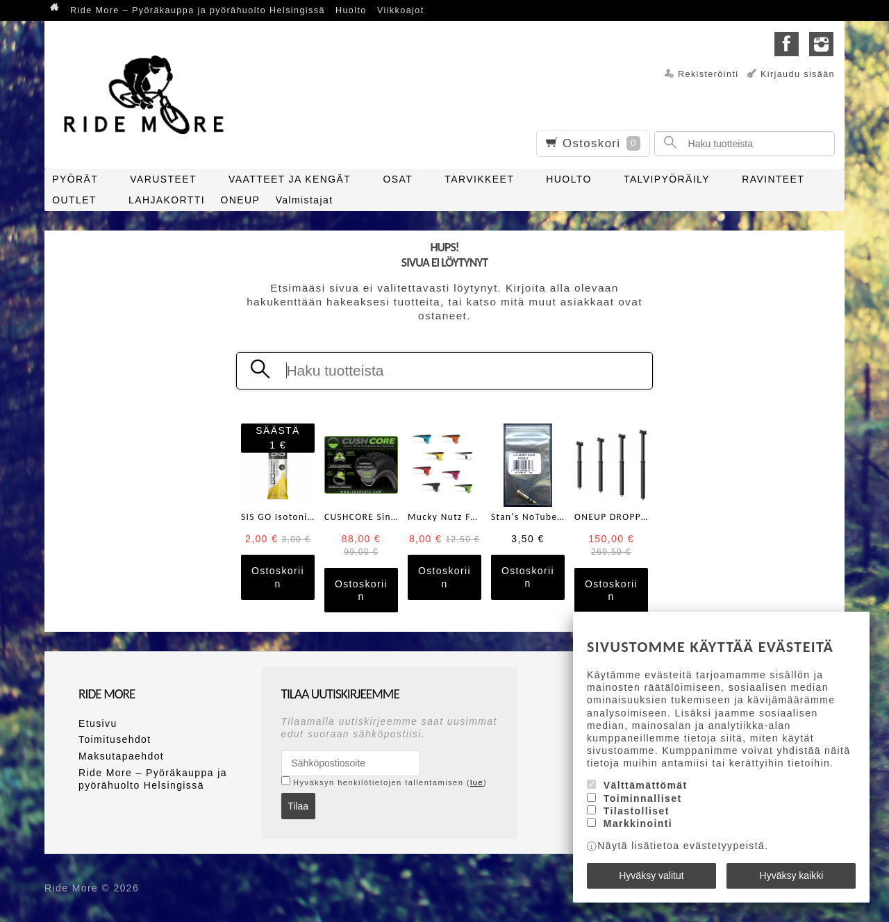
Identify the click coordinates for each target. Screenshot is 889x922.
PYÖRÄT (75, 179)
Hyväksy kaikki (792, 875)
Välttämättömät (646, 785)
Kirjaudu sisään (798, 74)
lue (476, 782)
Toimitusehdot (114, 739)
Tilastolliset (637, 810)
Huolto (351, 10)
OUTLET (74, 200)
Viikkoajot (400, 10)
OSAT (398, 179)
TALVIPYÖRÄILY (667, 179)
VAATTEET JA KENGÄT (290, 179)
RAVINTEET (773, 179)
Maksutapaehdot (121, 756)
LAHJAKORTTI (166, 200)
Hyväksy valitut (651, 875)
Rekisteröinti (708, 74)
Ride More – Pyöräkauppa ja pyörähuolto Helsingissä (197, 10)
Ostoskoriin (277, 577)
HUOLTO (568, 179)
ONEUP (240, 200)
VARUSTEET (163, 179)
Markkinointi (638, 823)
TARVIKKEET (479, 179)
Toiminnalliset (643, 798)
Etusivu (97, 723)
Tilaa (298, 806)
